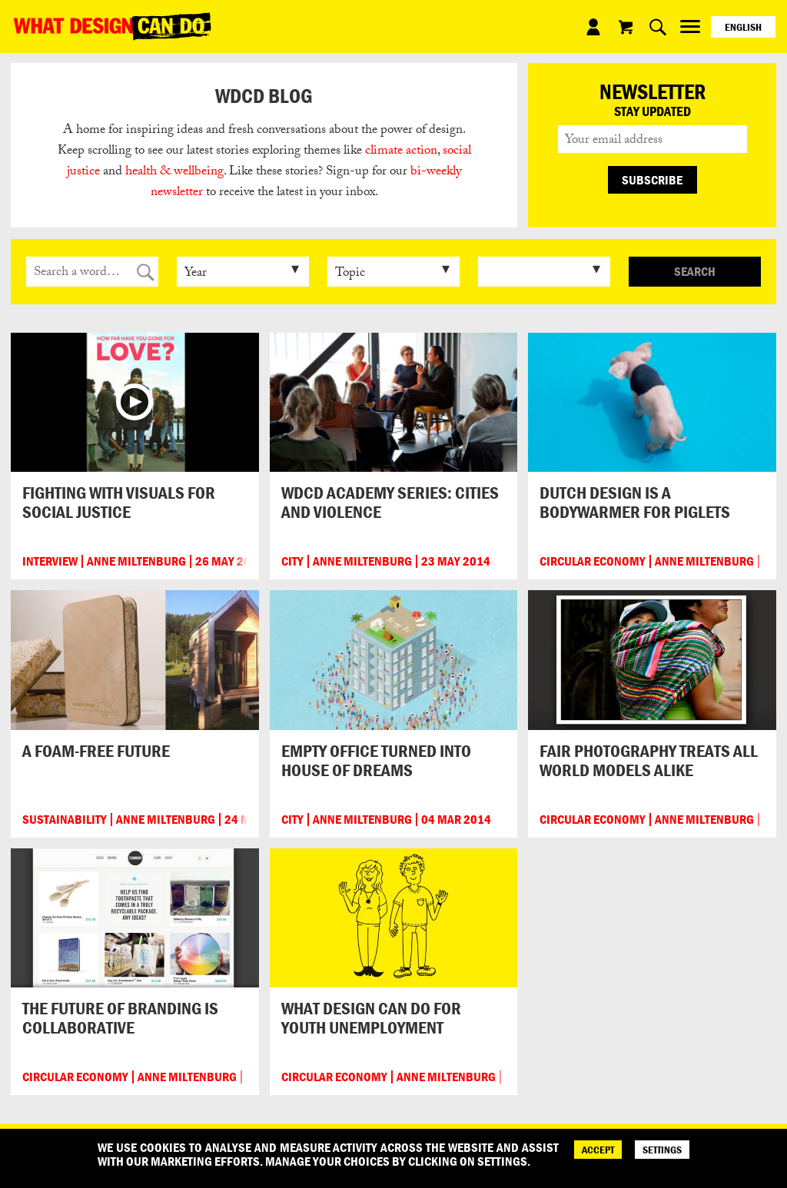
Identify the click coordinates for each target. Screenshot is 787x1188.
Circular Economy (593, 561)
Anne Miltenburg (136, 561)
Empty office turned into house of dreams (376, 760)
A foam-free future (96, 751)
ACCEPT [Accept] (598, 1149)
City (292, 561)
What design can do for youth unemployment (371, 1017)
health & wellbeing (174, 172)
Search (695, 271)
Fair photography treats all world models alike (649, 760)
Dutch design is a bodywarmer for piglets (635, 502)
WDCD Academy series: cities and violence (390, 502)
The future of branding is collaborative (120, 1017)
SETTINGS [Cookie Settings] (662, 1149)
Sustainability (64, 819)
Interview (50, 561)
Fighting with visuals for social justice (118, 502)
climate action (401, 152)
